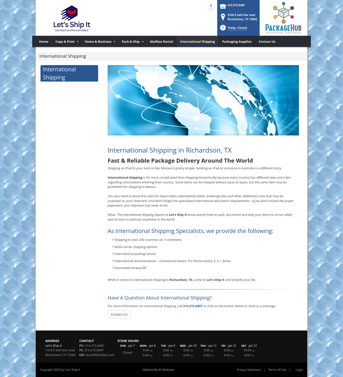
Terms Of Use (277, 370)
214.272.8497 (236, 5)
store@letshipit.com (100, 355)
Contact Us (119, 314)
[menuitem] (44, 41)
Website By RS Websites (158, 370)
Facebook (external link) (211, 5)
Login (299, 370)
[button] (233, 29)
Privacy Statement (249, 370)
